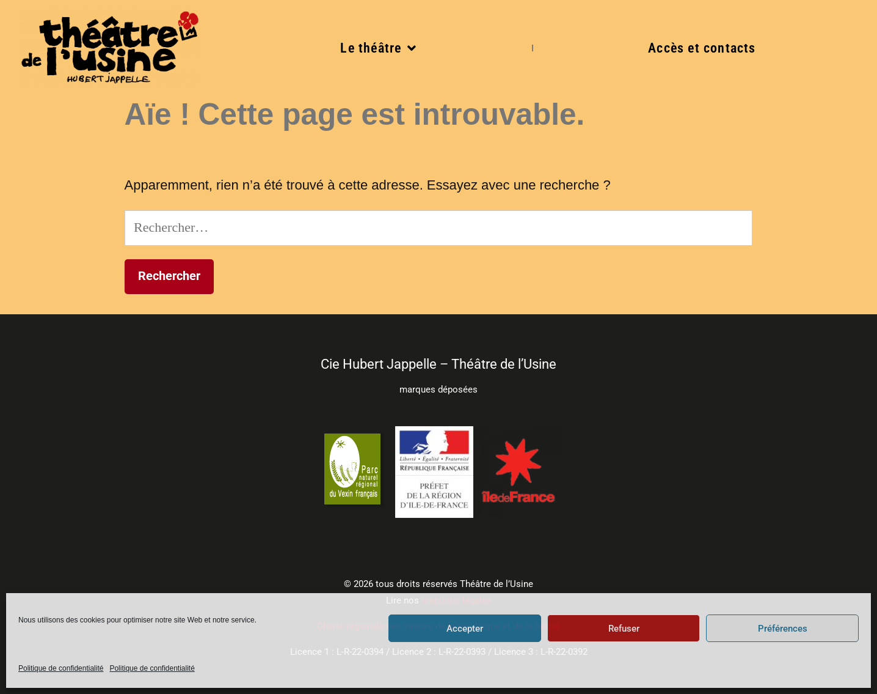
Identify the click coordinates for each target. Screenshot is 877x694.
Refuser (623, 628)
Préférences (782, 628)
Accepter (464, 628)
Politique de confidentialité (60, 668)
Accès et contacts (701, 48)
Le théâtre (378, 48)
